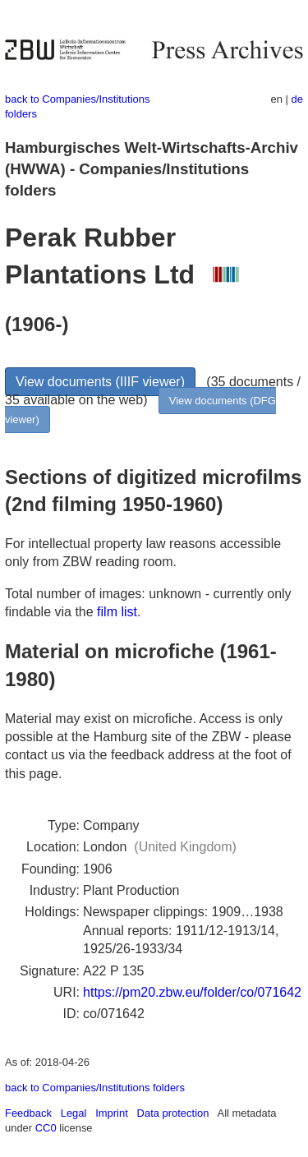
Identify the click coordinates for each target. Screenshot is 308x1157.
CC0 (46, 1128)
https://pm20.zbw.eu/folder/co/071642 (192, 992)
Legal (74, 1113)
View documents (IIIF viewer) (100, 382)
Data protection (173, 1113)
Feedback (28, 1113)
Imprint (111, 1113)
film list (117, 612)
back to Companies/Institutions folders (95, 1087)
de (297, 99)
